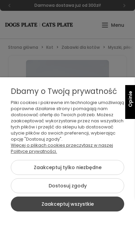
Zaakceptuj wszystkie (68, 204)
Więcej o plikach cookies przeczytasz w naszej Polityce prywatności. (62, 148)
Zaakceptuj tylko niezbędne (68, 167)
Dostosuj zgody (68, 185)
